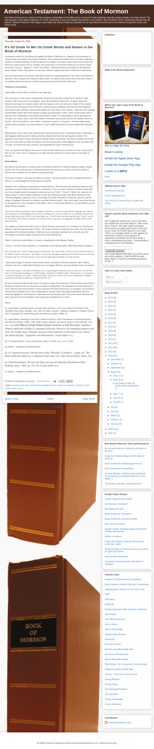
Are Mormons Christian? (116, 504)
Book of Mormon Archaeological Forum (123, 463)
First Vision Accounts (115, 524)
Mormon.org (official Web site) (119, 649)
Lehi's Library (111, 624)
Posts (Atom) (56, 407)
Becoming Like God (114, 509)
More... (108, 176)
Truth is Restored (113, 704)
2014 (110, 335)
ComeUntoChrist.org (114, 190)
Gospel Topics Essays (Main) (118, 499)
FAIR (107, 594)
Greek (86, 385)
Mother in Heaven (113, 536)
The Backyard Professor (116, 689)
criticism (79, 385)
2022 (110, 301)
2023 (110, 297)
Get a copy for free (117, 145)
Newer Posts (11, 398)
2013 (110, 339)
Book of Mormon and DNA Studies (121, 519)
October (115, 363)
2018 (110, 318)
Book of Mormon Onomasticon (119, 468)
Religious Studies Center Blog (119, 669)
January (115, 424)
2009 (110, 356)
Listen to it (112, 171)
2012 (110, 343)
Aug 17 (116, 393)
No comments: (43, 381)
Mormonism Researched (116, 654)
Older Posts (89, 398)
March (114, 415)
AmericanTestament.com (119, 722)
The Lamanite (111, 694)
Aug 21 (116, 375)
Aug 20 (116, 379)
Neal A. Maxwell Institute (116, 659)
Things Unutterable (114, 699)
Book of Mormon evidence (63, 385)
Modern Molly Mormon (115, 634)
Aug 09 (116, 398)
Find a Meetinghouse (115, 195)
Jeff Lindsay (110, 614)
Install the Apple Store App (122, 158)
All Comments (114, 282)
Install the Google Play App (123, 164)
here (7, 325)
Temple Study (111, 684)
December (116, 359)
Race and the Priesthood (116, 556)
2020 (110, 310)
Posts (110, 277)
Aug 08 (116, 402)
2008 (110, 429)
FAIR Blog (109, 599)
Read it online (114, 152)
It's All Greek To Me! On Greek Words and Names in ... (126, 386)
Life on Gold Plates (114, 629)
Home (50, 398)
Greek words (10, 388)
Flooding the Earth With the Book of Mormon (126, 609)
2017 (110, 322)
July (113, 407)
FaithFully (109, 604)
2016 (110, 326)
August (114, 372)
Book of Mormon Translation (118, 514)
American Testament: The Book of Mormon (66, 11)
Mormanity (110, 639)
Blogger (113, 743)
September (116, 367)
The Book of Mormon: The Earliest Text (123, 483)
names (20, 388)
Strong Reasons (112, 679)
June (113, 411)
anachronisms (18, 385)
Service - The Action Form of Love (121, 674)
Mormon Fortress (113, 644)
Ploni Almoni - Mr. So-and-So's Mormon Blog (126, 664)
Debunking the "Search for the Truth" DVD (125, 589)
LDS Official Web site (115, 619)
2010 (110, 351)
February (115, 419)
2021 (110, 306)
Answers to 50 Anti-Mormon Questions (123, 579)
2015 (110, 331)
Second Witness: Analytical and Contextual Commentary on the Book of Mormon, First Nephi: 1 (125, 476)
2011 (110, 347)
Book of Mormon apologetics (37, 385)
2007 (110, 433)
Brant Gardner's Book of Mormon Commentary (127, 584)
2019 (110, 314)
